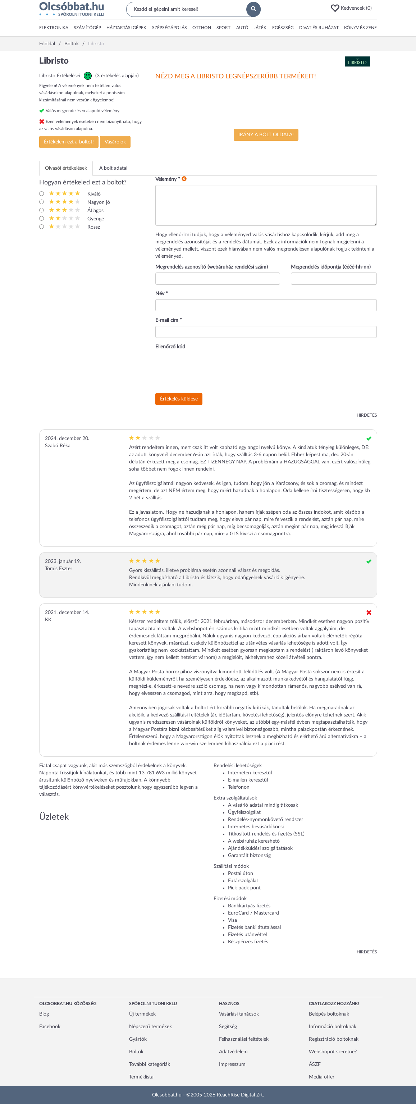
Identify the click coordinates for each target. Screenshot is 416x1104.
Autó (242, 28)
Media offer (321, 1077)
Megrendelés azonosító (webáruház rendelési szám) (211, 267)
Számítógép (87, 28)
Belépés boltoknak (329, 1014)
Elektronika (53, 28)
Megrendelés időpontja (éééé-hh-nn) (331, 267)
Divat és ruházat (319, 28)
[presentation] (210, 372)
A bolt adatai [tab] (113, 168)
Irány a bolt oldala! (266, 134)
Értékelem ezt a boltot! (69, 142)
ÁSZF (315, 1064)
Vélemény (167, 179)
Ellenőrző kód (170, 346)
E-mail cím (168, 320)
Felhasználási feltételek (244, 1039)
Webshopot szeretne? (333, 1051)
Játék (260, 28)
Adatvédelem (233, 1051)
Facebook (49, 1026)
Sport (223, 28)
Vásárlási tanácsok (239, 1014)
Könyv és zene (360, 28)
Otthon (201, 28)
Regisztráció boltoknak (333, 1039)
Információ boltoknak (332, 1026)
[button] (353, 8)
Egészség (283, 28)
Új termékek (142, 1014)
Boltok (136, 1051)
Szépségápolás (169, 28)
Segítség (228, 1026)
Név (161, 293)
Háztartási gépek (126, 28)
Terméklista (141, 1077)
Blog (44, 1014)
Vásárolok (115, 142)
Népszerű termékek (150, 1026)
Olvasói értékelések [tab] (66, 168)
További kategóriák (149, 1064)
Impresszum (232, 1064)
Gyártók (138, 1039)
